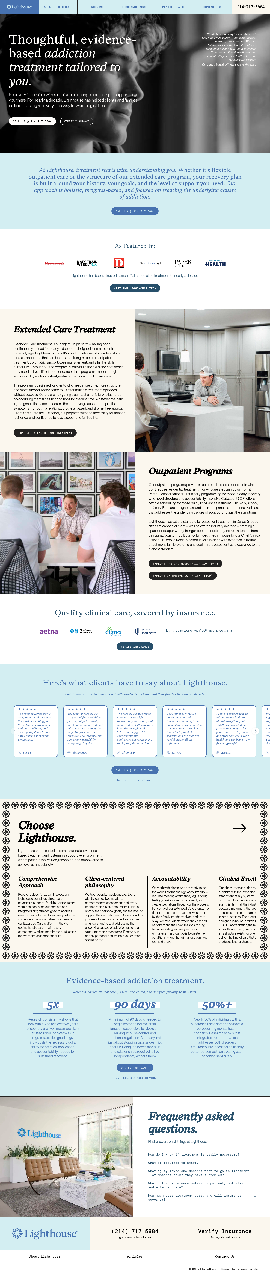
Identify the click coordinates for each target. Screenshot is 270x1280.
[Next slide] (239, 831)
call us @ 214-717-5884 (135, 211)
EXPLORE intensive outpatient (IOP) (183, 578)
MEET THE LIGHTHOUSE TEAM (135, 291)
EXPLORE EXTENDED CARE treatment (45, 435)
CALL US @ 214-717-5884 (32, 121)
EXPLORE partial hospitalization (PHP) (185, 566)
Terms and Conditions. (249, 1271)
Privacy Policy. (228, 1271)
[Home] (19, 7)
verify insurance (78, 121)
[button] (255, 733)
